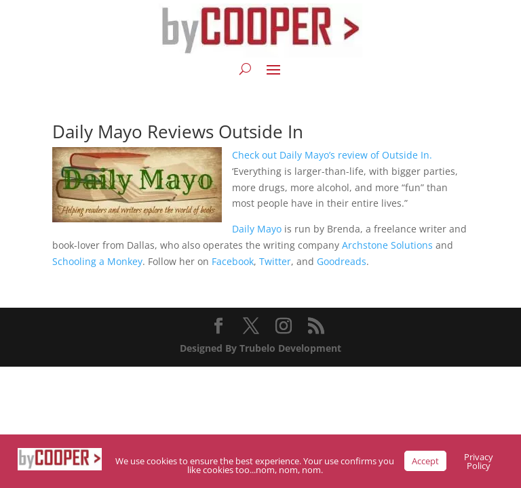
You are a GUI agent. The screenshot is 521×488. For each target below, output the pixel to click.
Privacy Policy (478, 461)
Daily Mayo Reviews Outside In (177, 131)
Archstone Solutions (387, 245)
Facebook (233, 261)
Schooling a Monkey (97, 261)
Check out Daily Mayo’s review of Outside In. (332, 154)
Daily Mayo (257, 228)
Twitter (275, 261)
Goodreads (341, 261)
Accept (425, 461)
